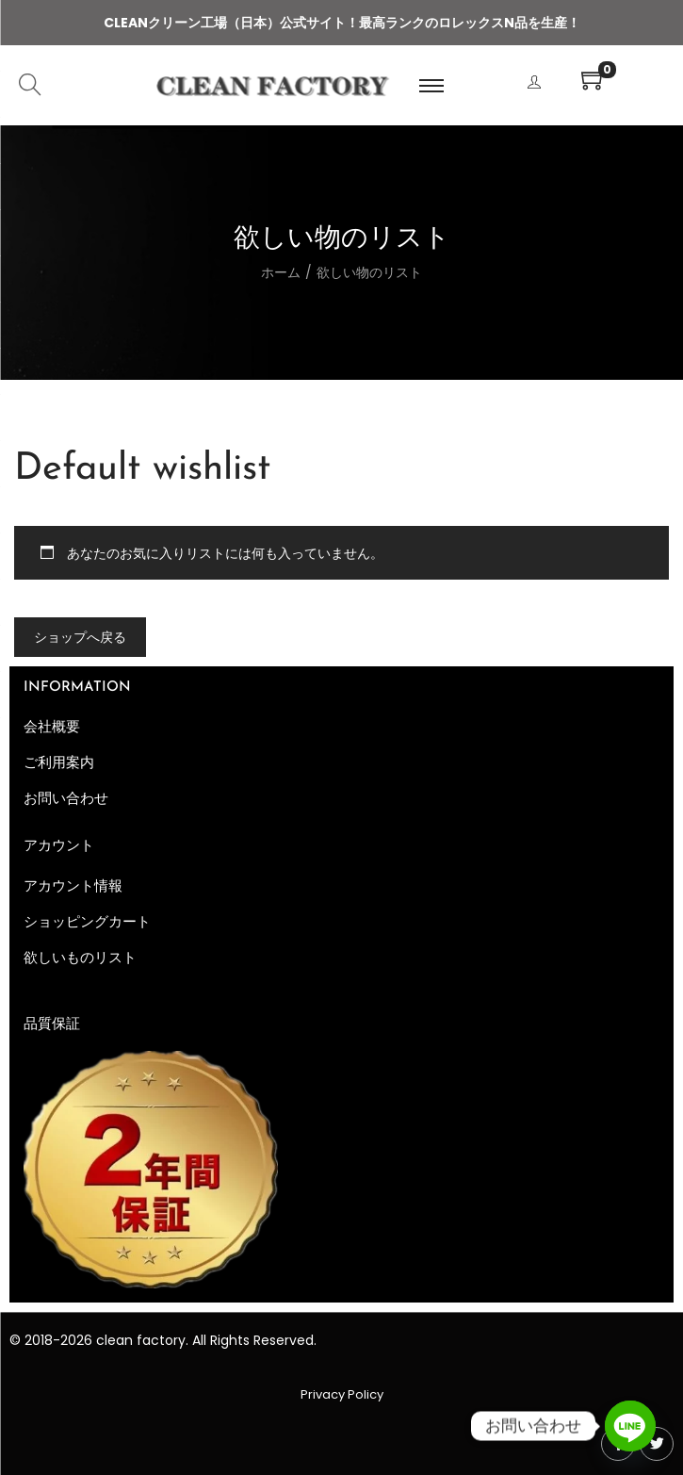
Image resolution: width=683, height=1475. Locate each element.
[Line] (630, 1426)
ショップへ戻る (80, 637)
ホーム (281, 272)
